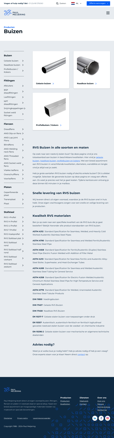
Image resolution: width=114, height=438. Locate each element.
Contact (83, 404)
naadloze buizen (48, 161)
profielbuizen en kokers (68, 161)
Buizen (8, 55)
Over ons (101, 401)
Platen (8, 187)
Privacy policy (22, 418)
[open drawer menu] (108, 13)
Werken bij (102, 410)
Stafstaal (9, 212)
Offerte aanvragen (97, 3)
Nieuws (100, 404)
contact (81, 354)
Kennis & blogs (103, 407)
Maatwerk (84, 401)
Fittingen (9, 80)
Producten (9, 27)
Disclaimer (8, 418)
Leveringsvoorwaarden (41, 418)
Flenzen (8, 124)
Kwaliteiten (65, 404)
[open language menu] (76, 3)
